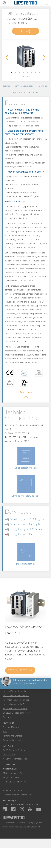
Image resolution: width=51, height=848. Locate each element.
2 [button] (15, 72)
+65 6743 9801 (15, 790)
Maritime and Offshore (12, 735)
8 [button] (39, 72)
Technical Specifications (24, 85)
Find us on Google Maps (15, 781)
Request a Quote (25, 31)
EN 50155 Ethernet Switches (15, 708)
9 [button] (23, 77)
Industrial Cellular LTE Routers (16, 699)
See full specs (20, 670)
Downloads (44, 85)
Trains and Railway (11, 727)
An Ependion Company (24, 822)
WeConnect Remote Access (15, 758)
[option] (25, 56)
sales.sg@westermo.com (20, 794)
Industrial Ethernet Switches (15, 691)
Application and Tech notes (25, 92)
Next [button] (44, 57)
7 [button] (35, 72)
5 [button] (27, 72)
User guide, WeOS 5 (21, 534)
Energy (6, 731)
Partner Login (9, 800)
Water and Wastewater (13, 740)
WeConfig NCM (9, 754)
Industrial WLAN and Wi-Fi (13, 704)
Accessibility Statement (31, 827)
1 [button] (11, 72)
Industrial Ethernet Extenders (15, 695)
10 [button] (27, 77)
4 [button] (23, 72)
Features (6, 85)
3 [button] (19, 72)
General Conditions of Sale (12, 827)
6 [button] (31, 72)
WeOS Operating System (14, 750)
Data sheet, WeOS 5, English (26, 524)
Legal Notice (38, 822)
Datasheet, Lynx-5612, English (27, 519)
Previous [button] (7, 57)
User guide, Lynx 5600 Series (26, 529)
